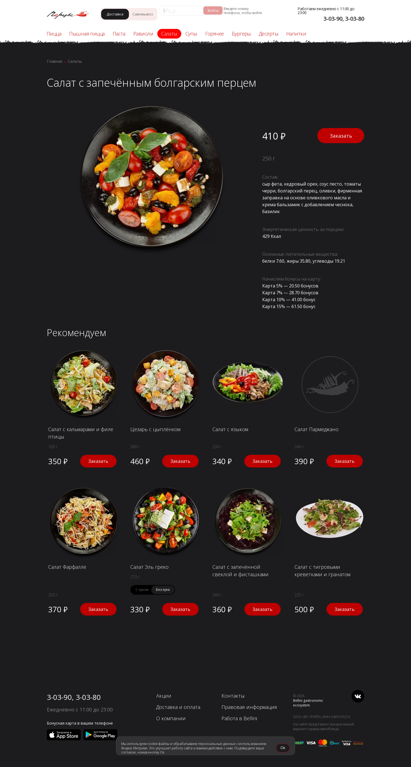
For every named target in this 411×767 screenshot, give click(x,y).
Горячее (214, 33)
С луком (142, 589)
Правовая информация (249, 707)
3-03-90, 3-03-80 (74, 697)
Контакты (233, 695)
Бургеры (241, 33)
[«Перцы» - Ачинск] (70, 15)
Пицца (54, 33)
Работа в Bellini (239, 718)
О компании (171, 718)
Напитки (296, 33)
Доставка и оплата (178, 707)
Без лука (163, 589)
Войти (213, 10)
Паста (119, 33)
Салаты (169, 33)
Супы (191, 33)
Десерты (268, 33)
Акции (163, 695)
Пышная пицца (86, 33)
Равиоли (143, 33)
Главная (54, 61)
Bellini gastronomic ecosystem (308, 703)
